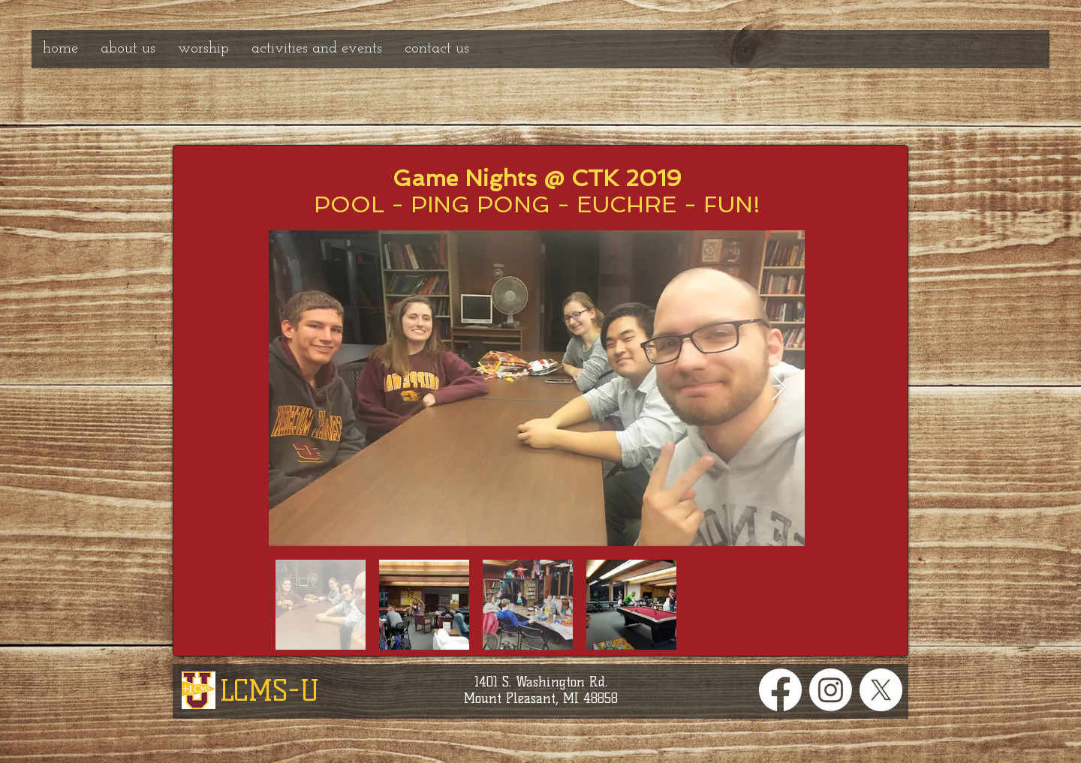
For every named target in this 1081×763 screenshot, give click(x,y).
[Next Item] (778, 388)
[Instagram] (830, 689)
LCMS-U (269, 690)
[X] (881, 689)
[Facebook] (780, 689)
